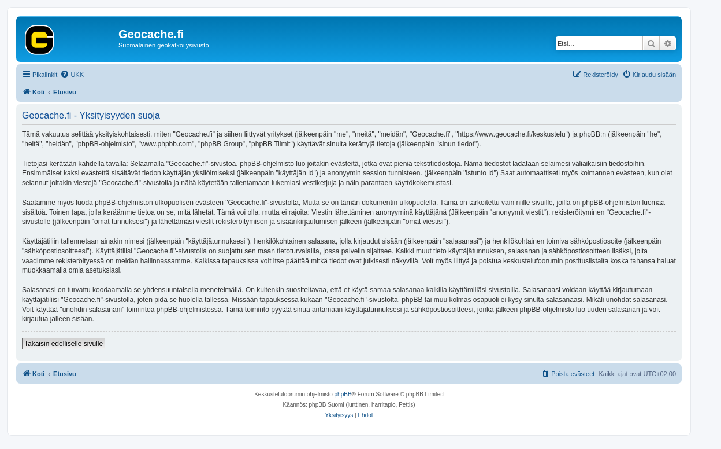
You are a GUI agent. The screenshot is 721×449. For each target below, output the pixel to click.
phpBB (343, 394)
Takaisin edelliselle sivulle (63, 344)
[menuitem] (72, 75)
